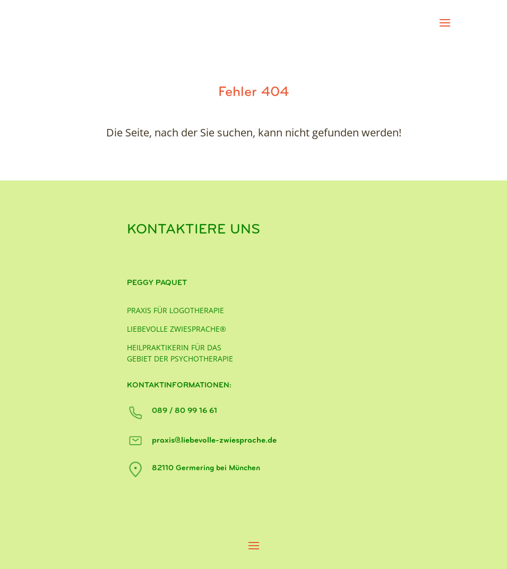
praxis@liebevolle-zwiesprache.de (214, 440)
